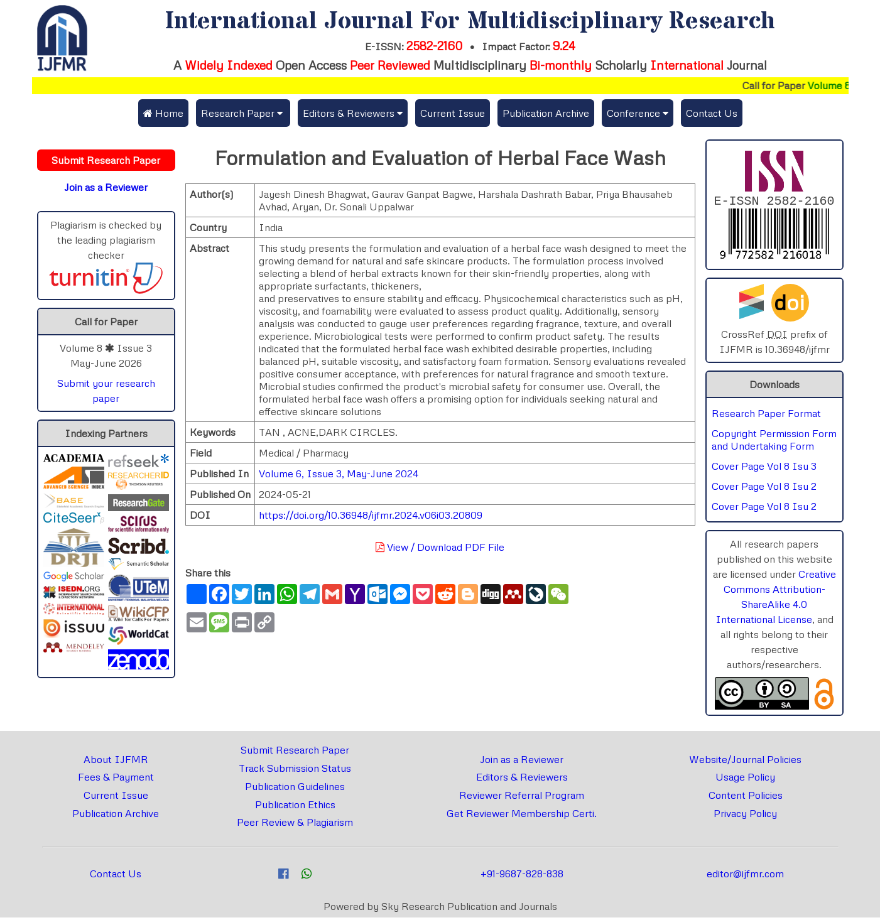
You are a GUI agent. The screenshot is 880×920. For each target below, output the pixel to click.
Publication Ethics (295, 807)
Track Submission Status (295, 770)
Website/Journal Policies (745, 761)
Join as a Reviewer (521, 761)
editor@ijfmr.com (745, 876)
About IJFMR (116, 761)
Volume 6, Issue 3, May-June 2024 (338, 473)
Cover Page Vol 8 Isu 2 (764, 488)
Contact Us (711, 113)
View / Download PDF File (440, 547)
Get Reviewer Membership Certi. (522, 815)
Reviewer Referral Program (521, 797)
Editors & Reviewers (522, 779)
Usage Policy (745, 779)
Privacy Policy (745, 815)
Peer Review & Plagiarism (295, 824)
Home (163, 113)
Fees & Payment (116, 779)
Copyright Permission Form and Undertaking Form (774, 442)
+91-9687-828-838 (522, 876)
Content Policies (746, 797)
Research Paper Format (766, 415)
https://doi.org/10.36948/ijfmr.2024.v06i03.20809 (370, 515)
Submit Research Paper (295, 752)
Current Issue (452, 113)
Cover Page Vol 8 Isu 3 (764, 468)
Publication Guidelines (295, 788)
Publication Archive (545, 113)
